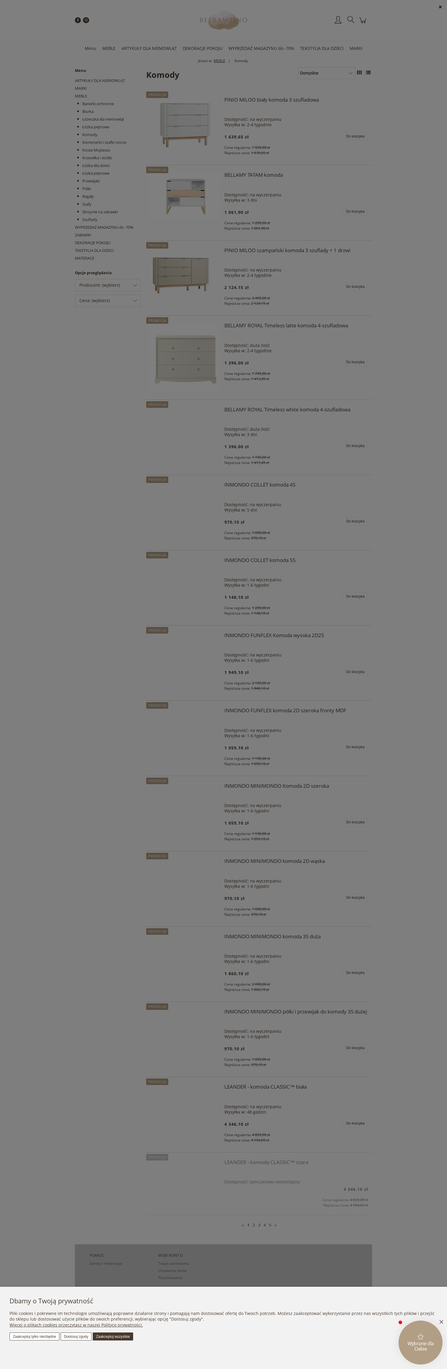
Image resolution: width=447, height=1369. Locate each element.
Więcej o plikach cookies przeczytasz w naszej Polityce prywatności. (76, 1325)
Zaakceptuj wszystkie (113, 1337)
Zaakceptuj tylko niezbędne (34, 1337)
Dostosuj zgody (76, 1337)
